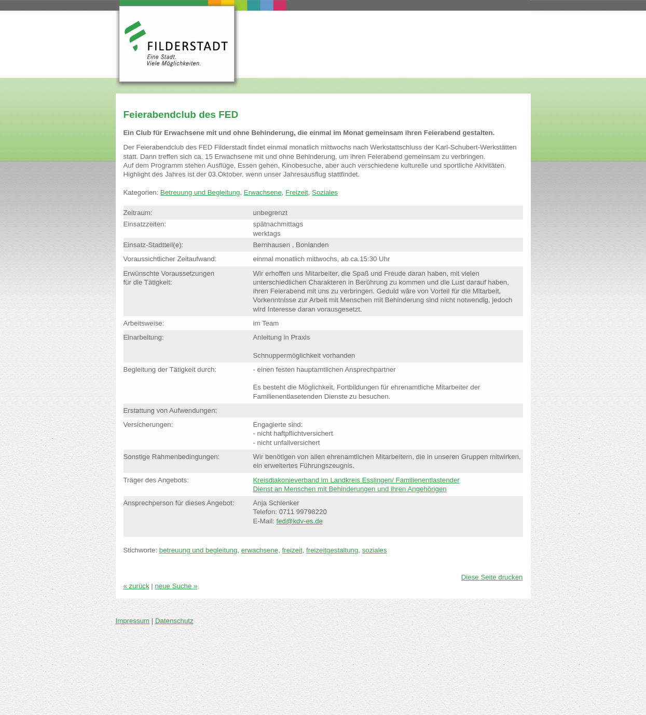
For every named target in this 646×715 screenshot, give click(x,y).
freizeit (292, 550)
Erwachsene (263, 192)
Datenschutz (174, 621)
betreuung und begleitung (198, 550)
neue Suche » (176, 586)
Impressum (133, 621)
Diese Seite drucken (492, 577)
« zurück (136, 586)
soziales (374, 550)
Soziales (325, 192)
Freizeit (296, 192)
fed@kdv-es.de (299, 521)
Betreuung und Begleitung (200, 192)
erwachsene (260, 550)
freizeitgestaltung (332, 550)
